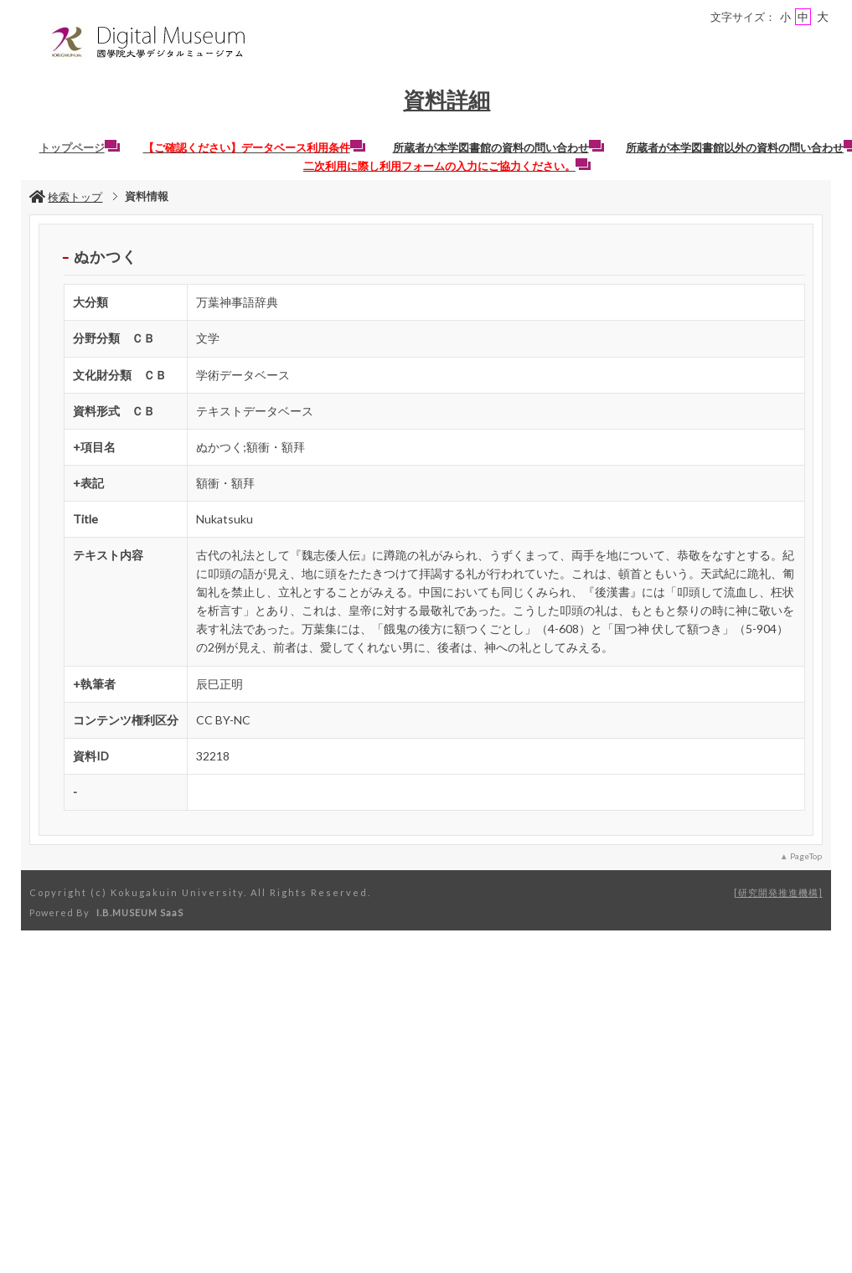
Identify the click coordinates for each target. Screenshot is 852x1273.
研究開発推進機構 (778, 892)
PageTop (806, 856)
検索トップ (65, 197)
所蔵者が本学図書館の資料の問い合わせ (498, 147)
